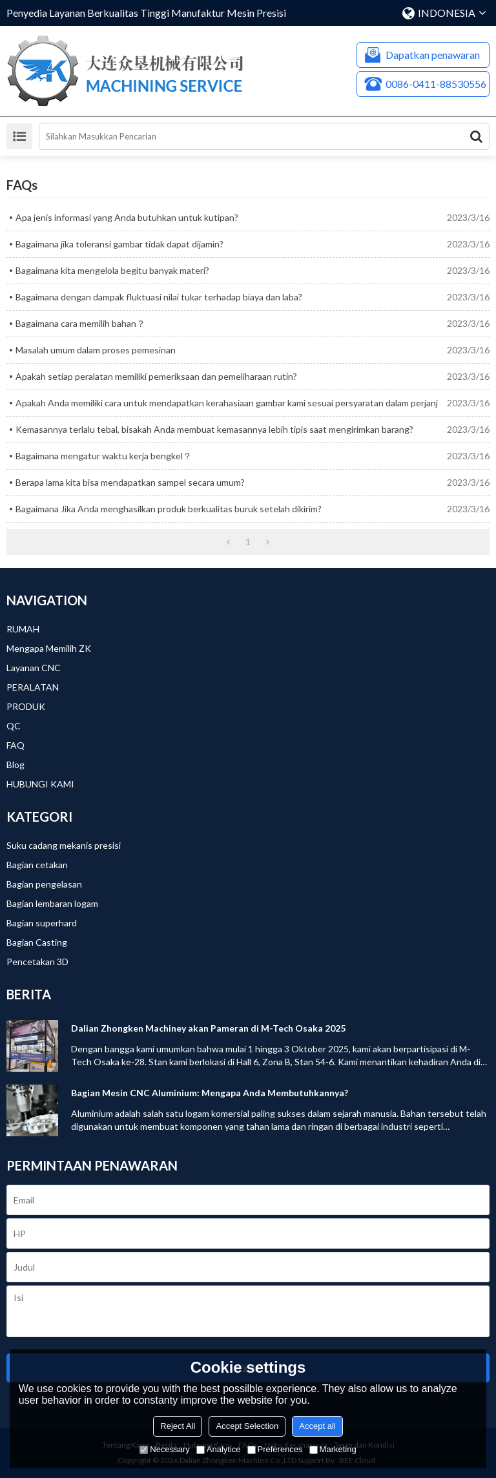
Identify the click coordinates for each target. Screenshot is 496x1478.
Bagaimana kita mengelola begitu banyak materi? (112, 270)
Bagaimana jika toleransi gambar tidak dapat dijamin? (119, 243)
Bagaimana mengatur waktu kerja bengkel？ (104, 455)
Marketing (332, 1449)
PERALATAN (32, 687)
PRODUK (25, 706)
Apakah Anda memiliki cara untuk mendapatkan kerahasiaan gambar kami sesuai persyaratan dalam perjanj (227, 402)
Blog (15, 764)
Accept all (317, 1426)
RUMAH (22, 628)
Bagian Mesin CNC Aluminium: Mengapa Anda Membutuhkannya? (209, 1092)
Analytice (218, 1449)
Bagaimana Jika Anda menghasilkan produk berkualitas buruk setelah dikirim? (169, 508)
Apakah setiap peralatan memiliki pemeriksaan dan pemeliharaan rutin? (156, 376)
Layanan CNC (33, 667)
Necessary (164, 1449)
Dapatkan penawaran (433, 54)
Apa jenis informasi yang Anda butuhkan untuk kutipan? (127, 217)
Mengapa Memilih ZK (48, 648)
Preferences (275, 1449)
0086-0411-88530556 (436, 84)
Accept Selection (247, 1426)
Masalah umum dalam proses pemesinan (96, 349)
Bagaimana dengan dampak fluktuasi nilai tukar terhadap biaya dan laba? (159, 296)
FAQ (15, 745)
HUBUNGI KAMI (40, 783)
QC (13, 725)
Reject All (177, 1426)
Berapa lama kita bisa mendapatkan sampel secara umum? (130, 482)
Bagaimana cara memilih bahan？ (80, 323)
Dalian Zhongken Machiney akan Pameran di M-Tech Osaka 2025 (208, 1028)
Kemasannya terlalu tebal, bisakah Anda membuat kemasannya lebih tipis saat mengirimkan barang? (214, 429)
